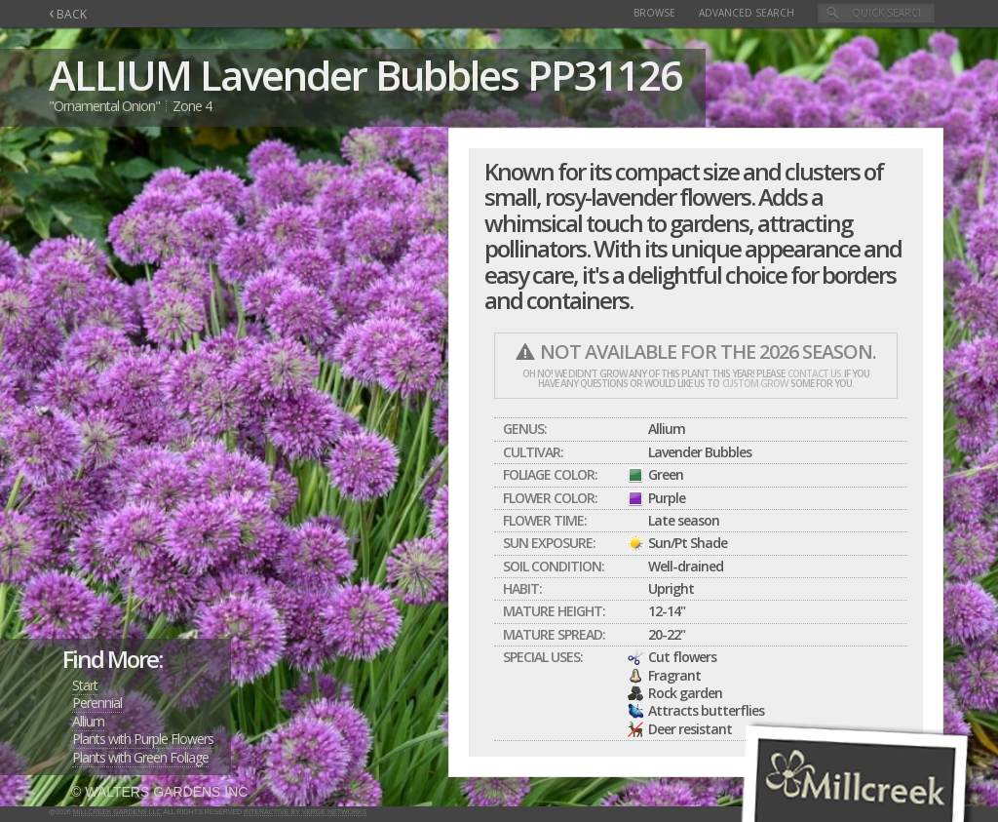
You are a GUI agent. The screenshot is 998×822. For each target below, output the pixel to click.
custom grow (754, 383)
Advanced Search (746, 13)
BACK (68, 14)
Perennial (97, 702)
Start (84, 685)
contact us (814, 373)
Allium (88, 721)
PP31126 (604, 74)
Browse (654, 13)
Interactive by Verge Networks (305, 811)
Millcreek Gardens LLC (117, 811)
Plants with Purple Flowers (142, 738)
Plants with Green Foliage (140, 757)
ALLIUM (120, 74)
